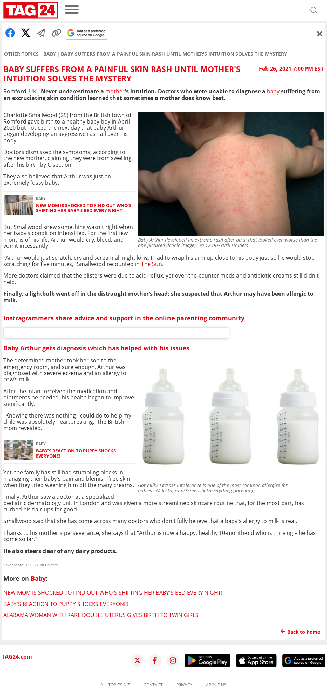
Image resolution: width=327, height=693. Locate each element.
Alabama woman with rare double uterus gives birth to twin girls (101, 615)
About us (216, 685)
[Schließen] (320, 33)
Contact (153, 685)
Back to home (300, 632)
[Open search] (314, 10)
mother (115, 91)
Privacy (184, 685)
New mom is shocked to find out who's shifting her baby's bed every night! (83, 208)
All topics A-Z (115, 685)
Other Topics (21, 54)
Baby (49, 54)
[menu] (71, 10)
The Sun (151, 264)
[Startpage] (30, 10)
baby (273, 91)
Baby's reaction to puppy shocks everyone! (76, 453)
